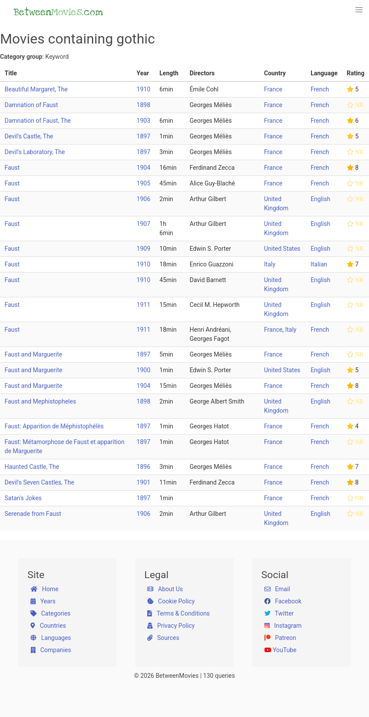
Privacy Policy (171, 625)
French (320, 89)
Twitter (279, 613)
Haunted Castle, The (32, 466)
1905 (143, 183)
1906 (143, 198)
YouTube (280, 649)
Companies (50, 649)
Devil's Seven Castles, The (39, 482)
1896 (143, 466)
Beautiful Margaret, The (36, 89)
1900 (143, 370)
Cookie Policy (170, 601)
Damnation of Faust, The (38, 120)
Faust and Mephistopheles (40, 401)
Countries (48, 625)
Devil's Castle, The (29, 136)
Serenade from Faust (33, 513)
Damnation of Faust (31, 104)
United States (282, 248)
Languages (50, 637)
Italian (319, 264)
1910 (143, 89)
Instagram (283, 625)
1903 (143, 120)
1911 (143, 304)
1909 (143, 248)
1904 (143, 167)
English (320, 198)
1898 (143, 104)
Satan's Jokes (23, 498)
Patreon (280, 637)
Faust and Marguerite (33, 354)
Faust (12, 167)
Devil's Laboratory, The (35, 151)
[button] (359, 10)
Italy (269, 264)
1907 (143, 223)
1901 (143, 482)
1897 (143, 136)
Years (42, 601)
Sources (163, 637)
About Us (165, 589)
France (273, 89)
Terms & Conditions (178, 613)
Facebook (282, 601)
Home (44, 589)
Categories (50, 613)
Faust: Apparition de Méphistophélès (54, 426)
